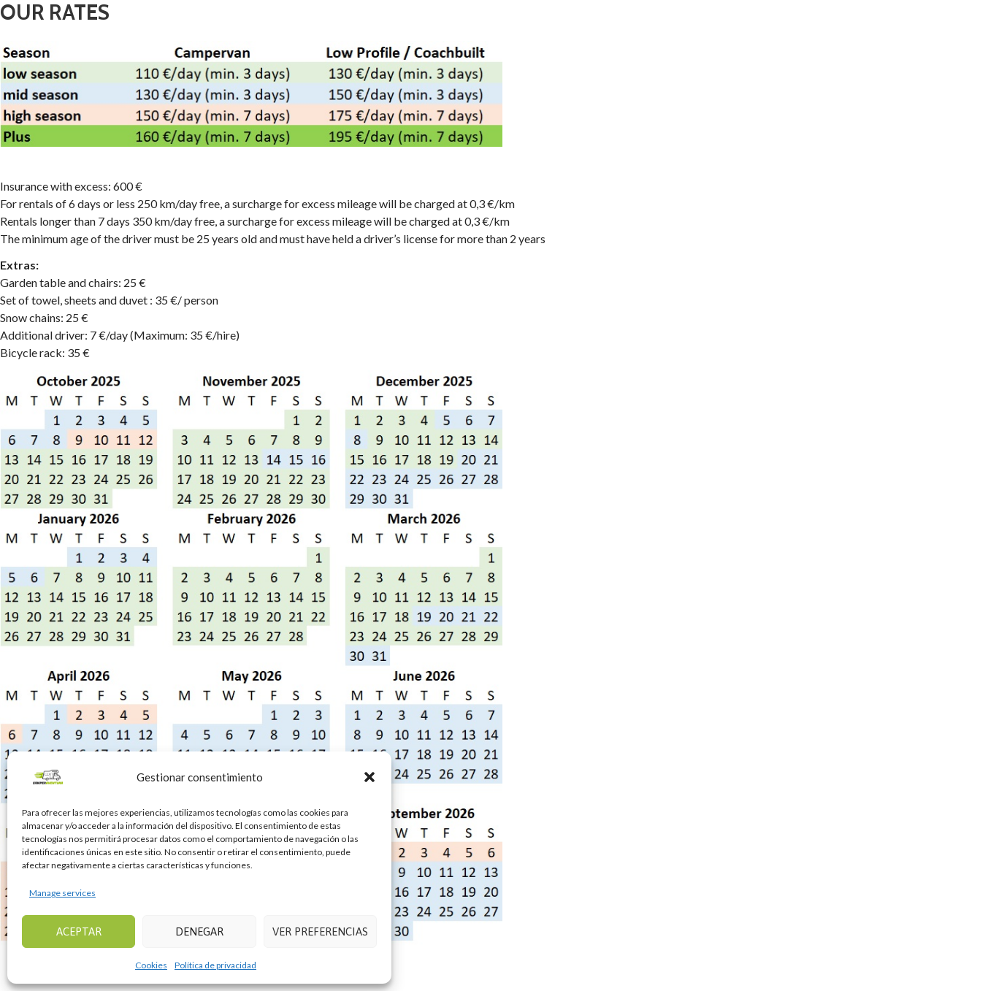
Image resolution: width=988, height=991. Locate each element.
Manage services (62, 892)
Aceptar (79, 931)
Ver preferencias (320, 931)
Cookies (151, 965)
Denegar (199, 931)
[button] (369, 777)
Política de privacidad (215, 965)
